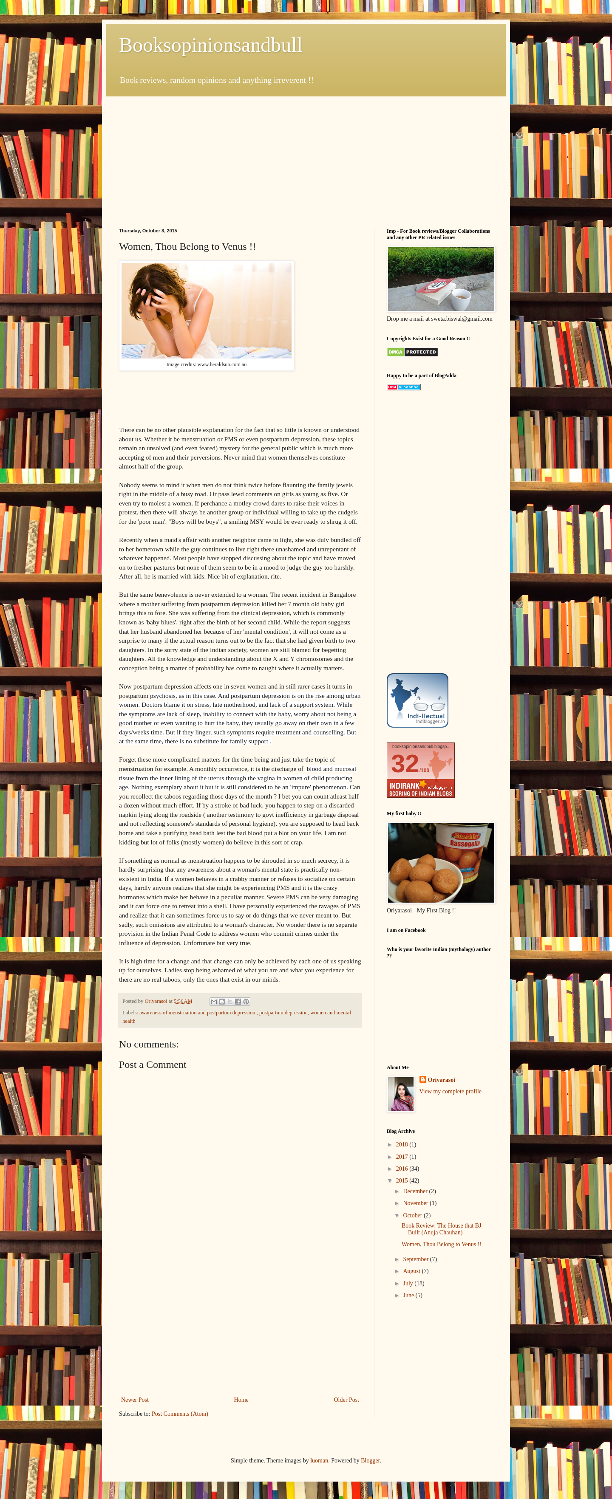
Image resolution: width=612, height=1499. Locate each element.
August (412, 1271)
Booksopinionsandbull (211, 45)
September (416, 1259)
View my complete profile (450, 1091)
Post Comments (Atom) (180, 1414)
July (408, 1283)
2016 (403, 1169)
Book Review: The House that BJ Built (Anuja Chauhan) (442, 1229)
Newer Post (135, 1400)
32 (405, 763)
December (416, 1191)
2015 (403, 1180)
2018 (403, 1144)
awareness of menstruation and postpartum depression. (198, 1013)
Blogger (370, 1460)
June (409, 1295)
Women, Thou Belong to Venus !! (442, 1244)
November (416, 1203)
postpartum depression (283, 1013)
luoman (319, 1460)
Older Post (347, 1400)
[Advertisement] (306, 155)
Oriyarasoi (442, 1080)
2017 (403, 1157)
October (413, 1215)
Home (241, 1400)
